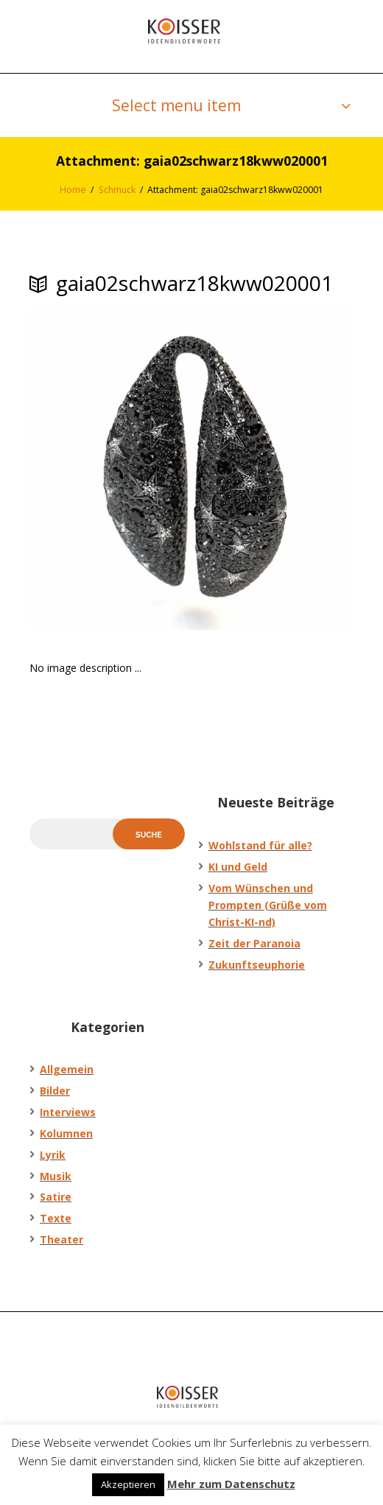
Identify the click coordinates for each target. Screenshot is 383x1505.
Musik (55, 1176)
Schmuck (117, 189)
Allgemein (67, 1069)
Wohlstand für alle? (260, 845)
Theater (61, 1239)
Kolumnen (66, 1133)
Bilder (55, 1091)
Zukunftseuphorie (256, 965)
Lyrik (53, 1155)
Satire (55, 1197)
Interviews (68, 1112)
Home (73, 189)
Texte (55, 1218)
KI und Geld (237, 867)
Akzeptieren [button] (128, 1484)
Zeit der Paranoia (254, 943)
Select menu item (176, 105)
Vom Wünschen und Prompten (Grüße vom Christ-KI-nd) (267, 905)
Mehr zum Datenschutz (231, 1483)
